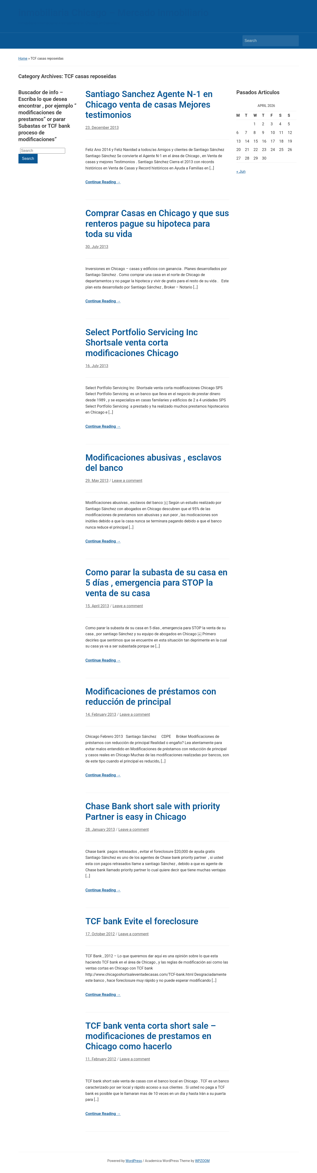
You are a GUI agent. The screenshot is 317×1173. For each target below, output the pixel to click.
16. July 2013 (97, 366)
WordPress (134, 1161)
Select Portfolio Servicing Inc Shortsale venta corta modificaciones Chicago (142, 342)
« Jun (241, 171)
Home (23, 58)
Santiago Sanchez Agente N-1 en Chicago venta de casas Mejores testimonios (149, 104)
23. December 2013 (102, 127)
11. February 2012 (101, 1059)
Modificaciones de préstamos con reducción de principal (151, 697)
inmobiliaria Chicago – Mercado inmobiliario (113, 12)
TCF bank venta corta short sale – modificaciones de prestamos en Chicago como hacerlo (151, 1036)
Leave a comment (127, 480)
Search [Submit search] (292, 41)
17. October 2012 (100, 934)
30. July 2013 (97, 246)
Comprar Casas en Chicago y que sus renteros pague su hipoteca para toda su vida (157, 223)
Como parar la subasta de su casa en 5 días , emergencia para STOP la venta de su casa (157, 582)
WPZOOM (202, 1161)
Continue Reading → (103, 182)
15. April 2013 (97, 606)
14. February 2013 (101, 714)
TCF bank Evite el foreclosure (142, 921)
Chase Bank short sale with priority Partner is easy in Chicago (153, 811)
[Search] (266, 40)
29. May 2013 (97, 480)
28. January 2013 (100, 829)
